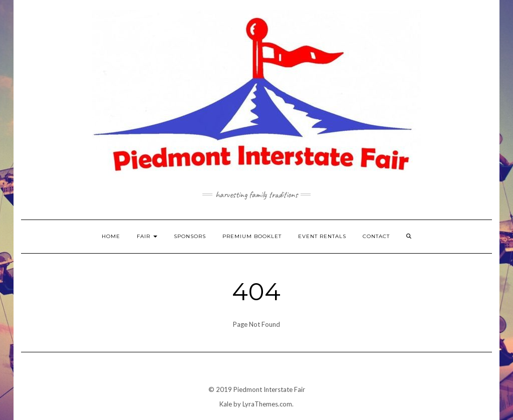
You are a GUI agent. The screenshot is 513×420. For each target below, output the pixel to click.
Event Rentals (322, 236)
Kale (225, 404)
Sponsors (190, 236)
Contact (376, 236)
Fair (147, 236)
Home (111, 236)
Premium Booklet (252, 236)
